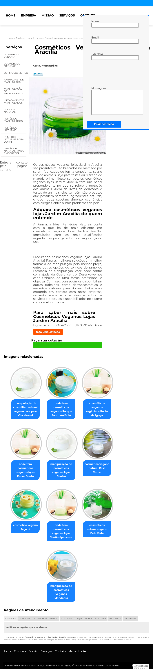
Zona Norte (130, 616)
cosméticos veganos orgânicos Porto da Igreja (98, 407)
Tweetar (38, 74)
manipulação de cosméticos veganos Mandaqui (61, 591)
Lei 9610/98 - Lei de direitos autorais (115, 637)
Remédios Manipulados (13, 119)
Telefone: (95, 56)
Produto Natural (10, 110)
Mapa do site (77, 648)
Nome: (95, 23)
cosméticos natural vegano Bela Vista (98, 528)
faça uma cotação (48, 332)
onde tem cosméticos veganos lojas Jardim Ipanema (61, 532)
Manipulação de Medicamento (13, 91)
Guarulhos (66, 616)
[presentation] (115, 73)
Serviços (67, 15)
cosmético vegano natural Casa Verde (98, 466)
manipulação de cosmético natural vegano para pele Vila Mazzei (24, 409)
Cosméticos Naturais (12, 64)
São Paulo (100, 616)
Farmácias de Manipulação (14, 80)
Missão (48, 15)
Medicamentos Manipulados (14, 101)
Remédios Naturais (10, 129)
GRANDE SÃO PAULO (46, 616)
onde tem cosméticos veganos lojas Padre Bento (24, 471)
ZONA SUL (25, 616)
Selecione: (10, 616)
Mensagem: (95, 101)
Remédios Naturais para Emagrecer (14, 151)
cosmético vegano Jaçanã (24, 528)
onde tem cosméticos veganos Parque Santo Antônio (61, 409)
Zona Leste (115, 616)
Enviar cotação (104, 124)
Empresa (28, 15)
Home (10, 15)
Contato (60, 648)
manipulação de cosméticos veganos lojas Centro (61, 471)
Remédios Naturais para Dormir (14, 139)
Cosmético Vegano (11, 55)
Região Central (84, 616)
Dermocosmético (15, 72)
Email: (95, 40)
